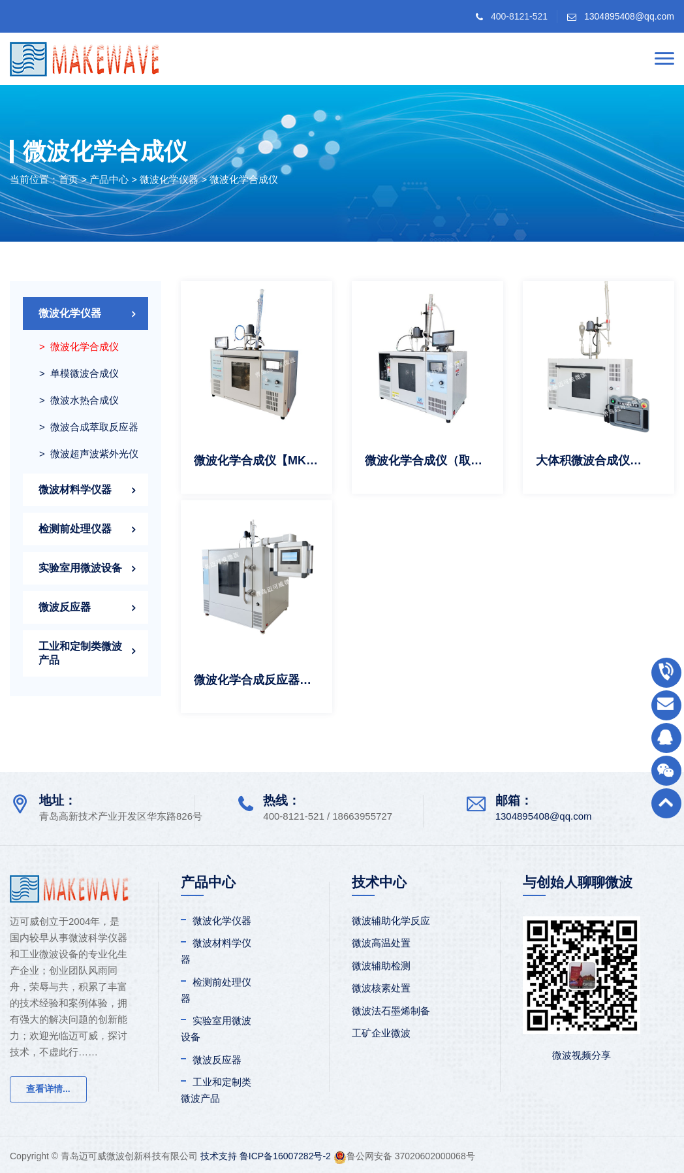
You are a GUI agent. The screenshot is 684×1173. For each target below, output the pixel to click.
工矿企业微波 (381, 1032)
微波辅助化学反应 (391, 920)
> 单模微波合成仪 (79, 373)
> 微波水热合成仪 (79, 400)
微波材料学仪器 (75, 489)
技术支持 (218, 1156)
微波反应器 (65, 607)
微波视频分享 (581, 1055)
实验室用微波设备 (80, 567)
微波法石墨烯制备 (391, 1010)
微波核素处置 (381, 987)
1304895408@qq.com (629, 16)
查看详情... (48, 1089)
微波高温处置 (381, 942)
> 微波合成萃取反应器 (88, 426)
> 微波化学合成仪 (79, 346)
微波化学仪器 (169, 179)
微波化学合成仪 (244, 179)
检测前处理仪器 (75, 528)
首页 (68, 179)
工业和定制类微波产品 (80, 653)
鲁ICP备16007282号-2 (285, 1156)
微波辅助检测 (381, 965)
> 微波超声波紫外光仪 (88, 453)
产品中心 (109, 179)
